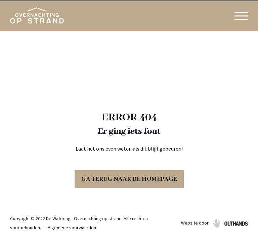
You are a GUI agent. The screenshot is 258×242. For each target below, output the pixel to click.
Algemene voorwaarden (72, 228)
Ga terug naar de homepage (129, 179)
